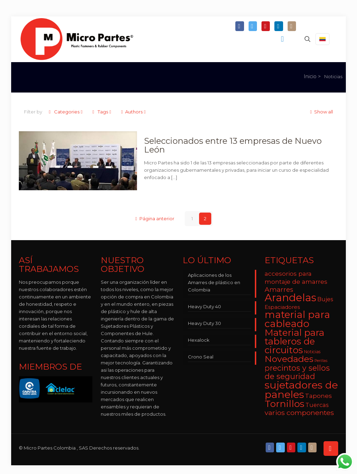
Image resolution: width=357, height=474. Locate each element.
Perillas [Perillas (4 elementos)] (320, 360)
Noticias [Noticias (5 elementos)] (312, 351)
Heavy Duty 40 (204, 306)
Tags (102, 111)
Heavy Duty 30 (204, 323)
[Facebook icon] (239, 26)
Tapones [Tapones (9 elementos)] (318, 395)
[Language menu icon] (322, 39)
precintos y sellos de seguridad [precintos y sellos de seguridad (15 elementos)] (297, 372)
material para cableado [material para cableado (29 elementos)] (297, 319)
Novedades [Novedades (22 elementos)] (289, 359)
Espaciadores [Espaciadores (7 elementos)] (282, 307)
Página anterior (154, 218)
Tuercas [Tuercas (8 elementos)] (316, 404)
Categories (66, 111)
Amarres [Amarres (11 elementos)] (279, 290)
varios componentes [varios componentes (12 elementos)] (299, 412)
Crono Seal (200, 357)
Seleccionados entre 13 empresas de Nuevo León (233, 145)
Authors (134, 111)
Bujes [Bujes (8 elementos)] (325, 299)
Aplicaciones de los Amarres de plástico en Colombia (214, 282)
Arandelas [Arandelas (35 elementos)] (290, 297)
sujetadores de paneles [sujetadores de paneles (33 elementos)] (301, 389)
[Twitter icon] (253, 26)
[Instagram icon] (292, 26)
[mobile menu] (283, 39)
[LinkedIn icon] (278, 26)
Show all (321, 111)
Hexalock (199, 340)
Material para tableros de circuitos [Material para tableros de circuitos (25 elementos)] (294, 341)
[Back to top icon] (331, 448)
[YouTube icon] (265, 26)
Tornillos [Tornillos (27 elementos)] (284, 403)
